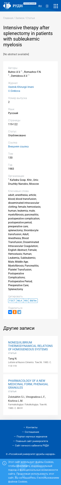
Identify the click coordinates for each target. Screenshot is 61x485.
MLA (19, 300)
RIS (26, 300)
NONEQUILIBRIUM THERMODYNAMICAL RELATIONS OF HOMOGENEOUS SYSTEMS (30, 346)
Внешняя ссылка (18, 146)
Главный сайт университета (32, 441)
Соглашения (32, 432)
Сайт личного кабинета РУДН (32, 445)
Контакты (32, 427)
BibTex (33, 300)
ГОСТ (12, 300)
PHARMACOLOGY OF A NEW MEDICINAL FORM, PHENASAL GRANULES (28, 384)
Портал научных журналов (32, 436)
